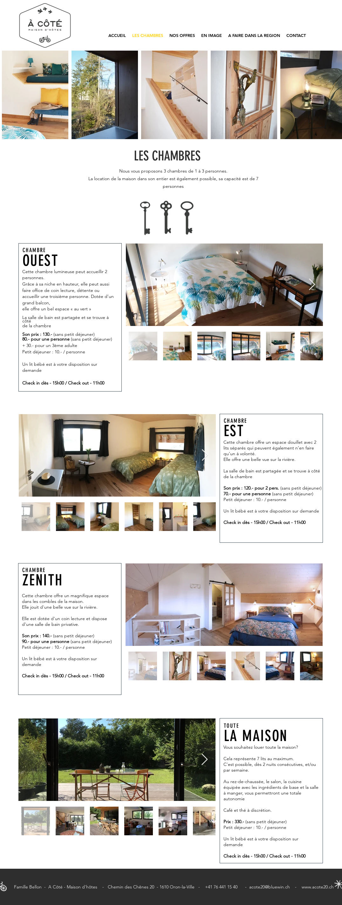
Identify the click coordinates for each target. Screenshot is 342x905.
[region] (70, 317)
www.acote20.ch (318, 887)
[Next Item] (312, 285)
